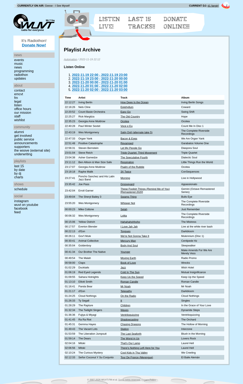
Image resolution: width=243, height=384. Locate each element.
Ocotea (124, 121)
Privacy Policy (148, 379)
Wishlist (19, 120)
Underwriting (23, 154)
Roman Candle (129, 281)
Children (125, 305)
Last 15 (19, 166)
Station (124, 329)
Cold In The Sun (129, 272)
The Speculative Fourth (134, 157)
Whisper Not (127, 203)
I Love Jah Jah (129, 226)
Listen (18, 105)
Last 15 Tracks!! (141, 22)
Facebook (21, 208)
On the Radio (128, 295)
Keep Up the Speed (132, 276)
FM (16, 98)
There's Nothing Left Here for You (140, 347)
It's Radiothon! (34, 42)
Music (18, 63)
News (18, 67)
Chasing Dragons (130, 324)
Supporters (22, 146)
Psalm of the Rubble (132, 166)
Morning (125, 178)
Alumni (19, 132)
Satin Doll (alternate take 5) (136, 132)
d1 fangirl (213, 5)
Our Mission (22, 112)
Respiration (127, 162)
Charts (18, 177)
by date (19, 170)
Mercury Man (128, 240)
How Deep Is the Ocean (134, 102)
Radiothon (21, 75)
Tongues (125, 231)
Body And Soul (129, 245)
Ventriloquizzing (129, 314)
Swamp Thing (128, 196)
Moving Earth (128, 258)
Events (19, 60)
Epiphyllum (126, 107)
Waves (124, 310)
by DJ (17, 173)
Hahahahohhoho (130, 221)
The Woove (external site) (32, 150)
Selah (123, 209)
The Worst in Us (129, 338)
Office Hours (22, 109)
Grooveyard (127, 184)
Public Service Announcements (26, 141)
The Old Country (130, 116)
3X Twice (125, 171)
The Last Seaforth (130, 333)
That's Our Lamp (130, 343)
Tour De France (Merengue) (136, 357)
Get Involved (23, 135)
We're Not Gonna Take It (134, 236)
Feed (17, 212)
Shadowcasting (129, 319)
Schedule (20, 189)
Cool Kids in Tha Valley (133, 352)
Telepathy (126, 291)
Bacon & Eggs (128, 138)
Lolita (123, 215)
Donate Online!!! (177, 22)
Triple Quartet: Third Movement (138, 152)
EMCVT (18, 94)
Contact (19, 90)
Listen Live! (109, 22)
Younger (125, 251)
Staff (17, 116)
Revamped (126, 143)
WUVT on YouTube (26, 205)
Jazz (123, 267)
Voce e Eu (126, 126)
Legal (17, 101)
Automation (70, 59)
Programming (24, 71)
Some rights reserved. (129, 379)
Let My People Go (130, 148)
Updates (20, 78)
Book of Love (128, 262)
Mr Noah (125, 286)
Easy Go (125, 111)
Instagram (21, 201)
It (121, 300)
